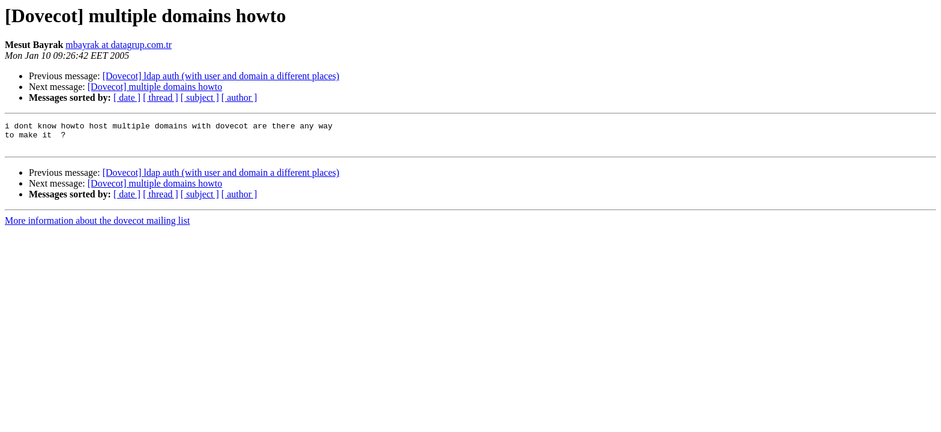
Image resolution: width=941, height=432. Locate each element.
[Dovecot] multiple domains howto (155, 87)
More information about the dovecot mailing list (97, 226)
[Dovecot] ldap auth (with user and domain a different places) (221, 76)
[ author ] (239, 97)
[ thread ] (160, 97)
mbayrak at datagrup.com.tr (118, 45)
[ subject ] (200, 97)
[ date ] (126, 97)
